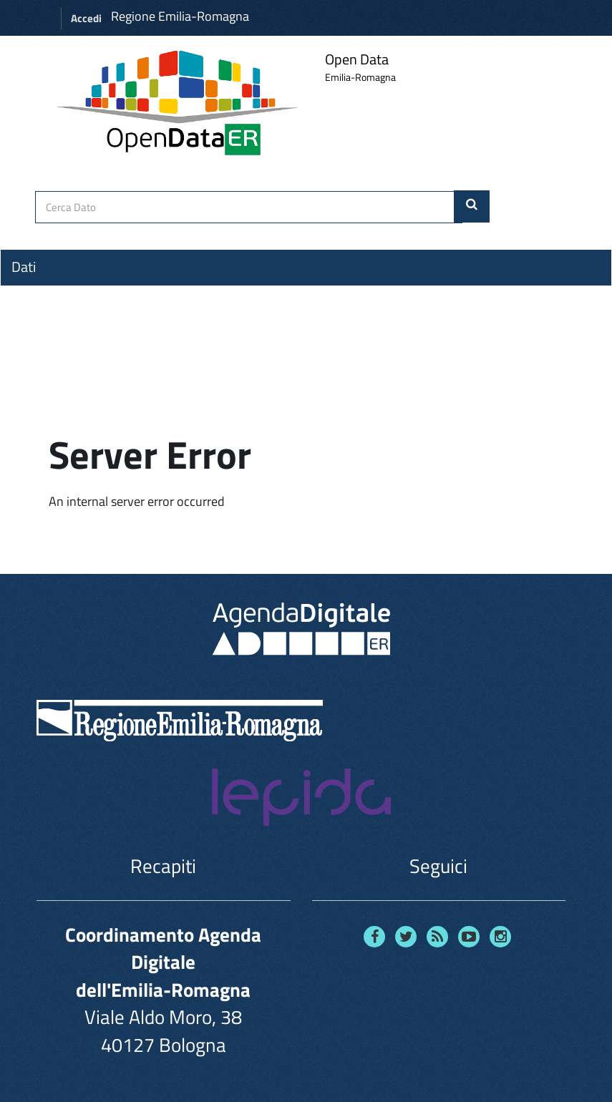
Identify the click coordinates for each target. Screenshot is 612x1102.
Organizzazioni (55, 292)
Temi (25, 318)
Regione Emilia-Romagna (180, 16)
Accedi (86, 18)
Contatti (35, 373)
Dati (23, 267)
